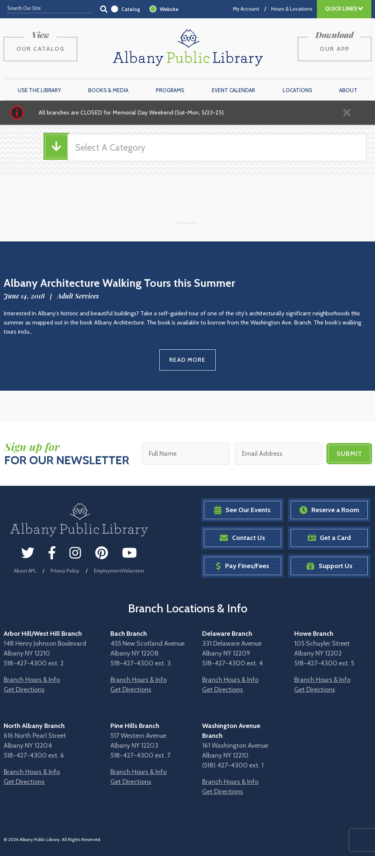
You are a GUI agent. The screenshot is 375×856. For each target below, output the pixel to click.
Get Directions (24, 690)
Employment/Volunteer (119, 571)
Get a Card (329, 538)
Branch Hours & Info (32, 680)
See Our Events (242, 510)
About (348, 90)
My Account (246, 8)
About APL (25, 571)
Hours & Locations (291, 8)
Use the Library (39, 90)
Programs (170, 90)
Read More (187, 359)
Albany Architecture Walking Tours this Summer (119, 283)
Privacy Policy (64, 571)
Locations (297, 90)
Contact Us (242, 538)
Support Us (329, 566)
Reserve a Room (329, 510)
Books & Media (108, 90)
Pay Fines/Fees (242, 566)
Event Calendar (233, 90)
